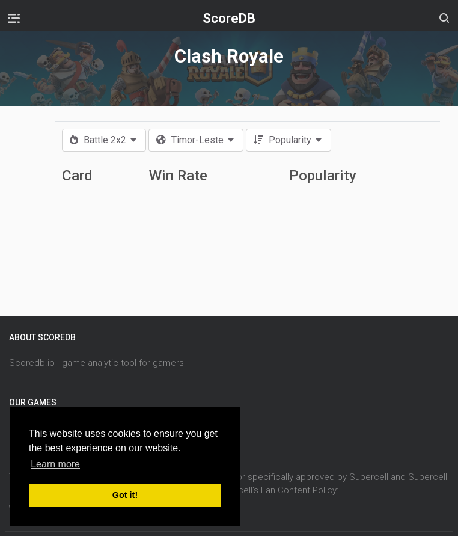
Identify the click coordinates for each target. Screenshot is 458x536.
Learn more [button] (55, 464)
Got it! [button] (125, 495)
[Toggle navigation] (14, 18)
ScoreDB (229, 18)
